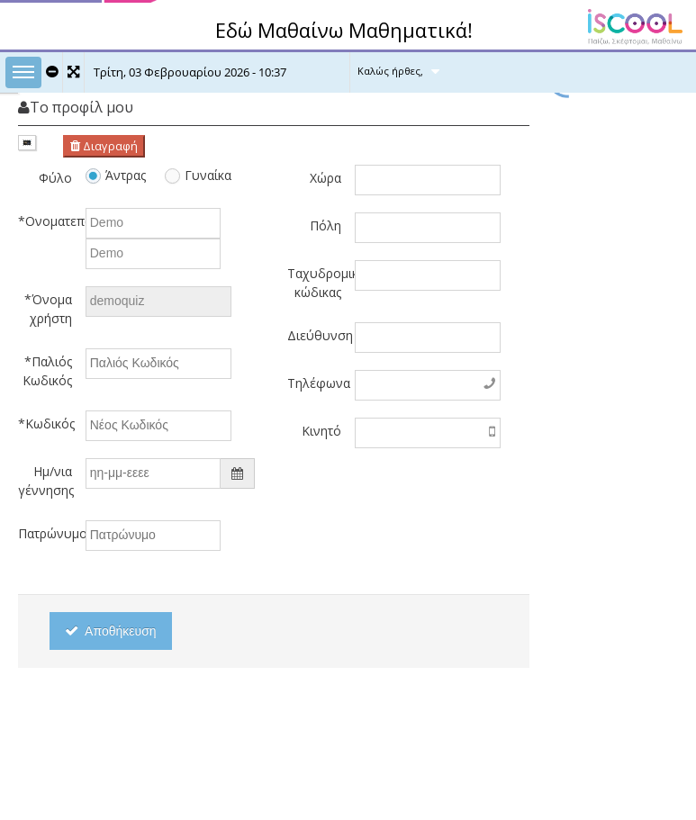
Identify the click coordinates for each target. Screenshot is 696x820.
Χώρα (325, 177)
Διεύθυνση (314, 335)
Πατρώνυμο (45, 533)
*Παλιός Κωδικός (47, 371)
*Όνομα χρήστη (48, 309)
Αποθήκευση (111, 631)
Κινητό (321, 430)
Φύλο (55, 177)
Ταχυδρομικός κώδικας (314, 283)
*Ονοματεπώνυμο (45, 221)
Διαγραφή (104, 146)
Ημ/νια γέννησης (45, 481)
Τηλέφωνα (314, 383)
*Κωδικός (45, 423)
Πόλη (325, 225)
